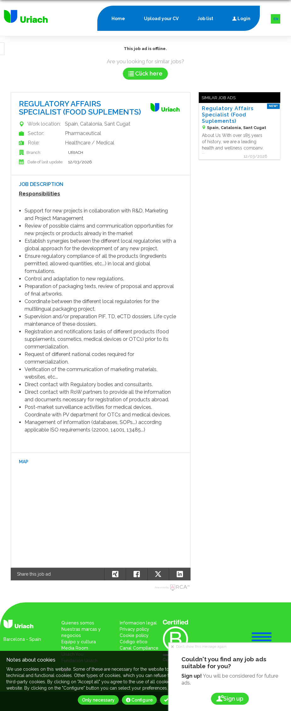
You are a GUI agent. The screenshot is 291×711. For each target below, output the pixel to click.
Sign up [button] (229, 698)
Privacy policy (134, 629)
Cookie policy (134, 635)
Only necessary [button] (98, 700)
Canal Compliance (139, 648)
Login (241, 17)
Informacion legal (138, 622)
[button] (179, 574)
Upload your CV (161, 18)
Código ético (133, 641)
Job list (205, 18)
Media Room (74, 648)
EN (275, 19)
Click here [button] (145, 73)
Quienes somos (77, 622)
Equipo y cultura (78, 641)
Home (118, 18)
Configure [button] (139, 700)
